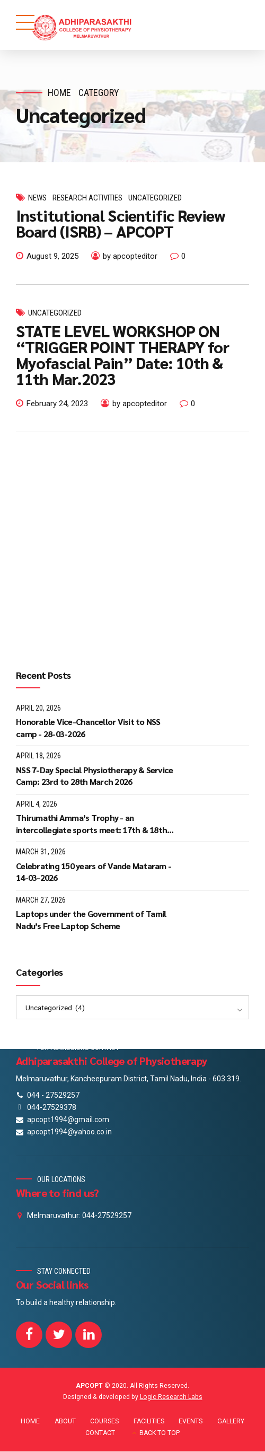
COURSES (104, 1421)
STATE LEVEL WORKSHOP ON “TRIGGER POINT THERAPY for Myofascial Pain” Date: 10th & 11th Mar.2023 (122, 354)
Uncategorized (155, 198)
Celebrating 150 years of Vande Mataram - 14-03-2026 (93, 871)
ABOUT (65, 1421)
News (37, 198)
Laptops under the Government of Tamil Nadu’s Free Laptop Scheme (91, 919)
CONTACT (100, 1433)
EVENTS (190, 1421)
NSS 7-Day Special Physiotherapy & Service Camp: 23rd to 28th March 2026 (94, 775)
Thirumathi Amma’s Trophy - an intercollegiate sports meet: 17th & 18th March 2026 (91, 824)
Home (59, 92)
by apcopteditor (130, 256)
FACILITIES (149, 1421)
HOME (30, 1421)
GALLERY (230, 1421)
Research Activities (87, 198)
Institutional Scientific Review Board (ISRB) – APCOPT (120, 223)
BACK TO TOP (159, 1433)
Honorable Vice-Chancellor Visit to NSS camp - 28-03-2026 (88, 727)
